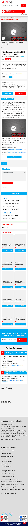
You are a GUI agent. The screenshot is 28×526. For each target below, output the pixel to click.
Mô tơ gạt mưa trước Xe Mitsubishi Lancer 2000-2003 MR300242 (20, 246)
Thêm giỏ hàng (7, 93)
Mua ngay (20, 93)
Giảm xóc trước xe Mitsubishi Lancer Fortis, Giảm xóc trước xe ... (20, 283)
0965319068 (19, 380)
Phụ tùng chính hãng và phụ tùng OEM (10, 479)
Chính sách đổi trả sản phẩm (7, 451)
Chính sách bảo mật (5, 464)
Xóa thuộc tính (19, 73)
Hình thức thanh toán (6, 458)
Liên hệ (8, 59)
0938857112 (4, 381)
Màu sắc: (11, 74)
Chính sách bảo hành (6, 453)
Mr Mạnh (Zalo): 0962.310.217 (11, 201)
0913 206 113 (5, 367)
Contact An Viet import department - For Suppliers (12, 489)
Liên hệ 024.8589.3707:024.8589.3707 (11, 439)
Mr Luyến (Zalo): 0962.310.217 (11, 206)
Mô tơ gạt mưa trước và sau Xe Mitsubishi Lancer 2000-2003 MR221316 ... (7, 246)
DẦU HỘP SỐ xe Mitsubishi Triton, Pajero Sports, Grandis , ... (20, 301)
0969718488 (12, 380)
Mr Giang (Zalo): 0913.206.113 (11, 203)
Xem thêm (14, 156)
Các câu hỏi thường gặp (6, 461)
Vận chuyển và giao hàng (7, 456)
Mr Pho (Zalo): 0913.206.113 (10, 209)
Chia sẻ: (2, 47)
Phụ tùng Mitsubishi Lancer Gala (14, 17)
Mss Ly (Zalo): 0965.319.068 (10, 215)
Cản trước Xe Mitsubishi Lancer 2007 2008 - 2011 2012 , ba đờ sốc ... (7, 301)
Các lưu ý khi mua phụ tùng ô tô (8, 487)
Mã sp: (3, 56)
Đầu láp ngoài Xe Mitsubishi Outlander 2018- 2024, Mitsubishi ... (20, 264)
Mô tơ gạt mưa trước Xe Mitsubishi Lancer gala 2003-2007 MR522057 (7, 264)
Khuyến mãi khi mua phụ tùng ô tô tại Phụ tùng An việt (13, 484)
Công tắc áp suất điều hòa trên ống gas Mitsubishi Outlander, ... (7, 319)
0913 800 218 (12, 365)
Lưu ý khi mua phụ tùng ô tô (7, 476)
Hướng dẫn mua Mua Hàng (7, 473)
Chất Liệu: (4, 74)
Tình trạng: (18, 56)
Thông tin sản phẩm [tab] (7, 98)
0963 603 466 (20, 365)
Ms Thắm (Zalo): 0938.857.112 (11, 218)
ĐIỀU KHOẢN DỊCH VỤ (6, 466)
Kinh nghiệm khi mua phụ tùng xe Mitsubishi (11, 481)
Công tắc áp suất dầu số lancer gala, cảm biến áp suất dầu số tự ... (20, 319)
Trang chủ (3, 17)
